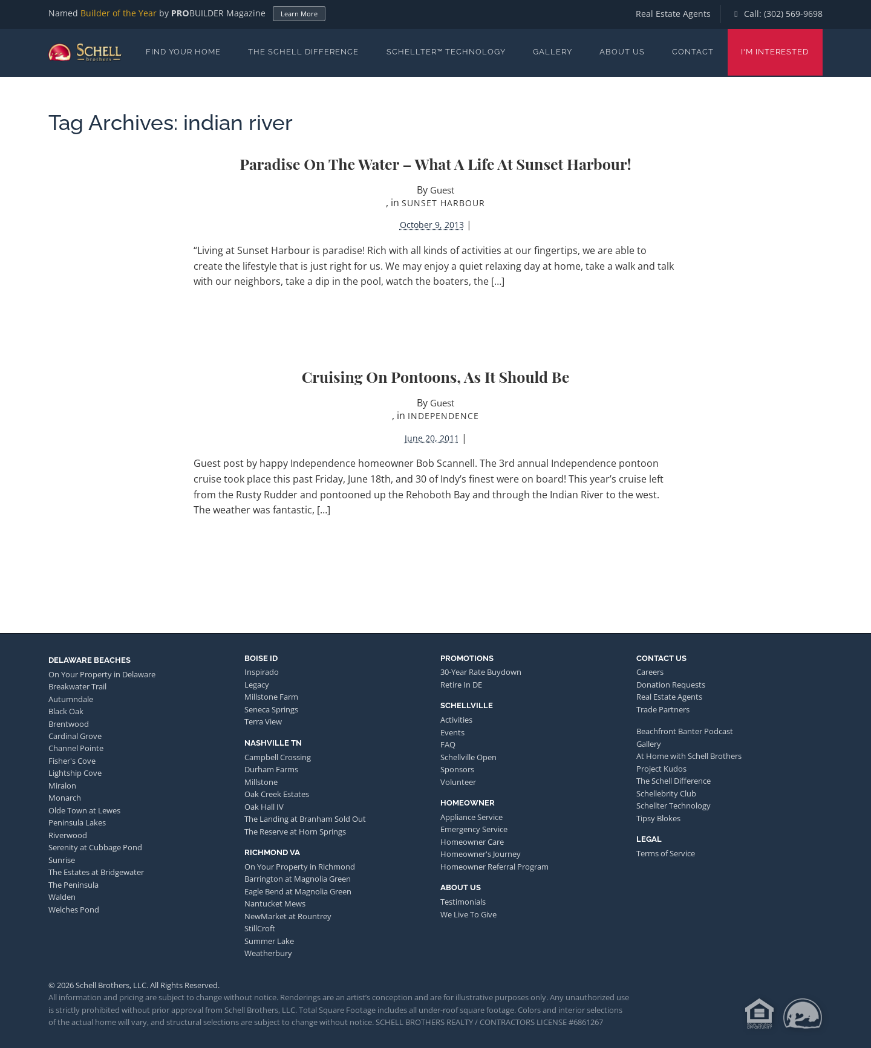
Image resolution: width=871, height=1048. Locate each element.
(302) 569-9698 (793, 13)
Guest (442, 190)
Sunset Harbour (443, 203)
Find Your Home (183, 51)
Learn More (299, 13)
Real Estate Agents (673, 13)
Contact (693, 51)
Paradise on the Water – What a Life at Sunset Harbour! (435, 164)
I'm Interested (775, 51)
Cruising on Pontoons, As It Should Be (436, 376)
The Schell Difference (303, 51)
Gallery (552, 51)
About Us (622, 51)
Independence (443, 415)
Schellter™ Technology (446, 51)
